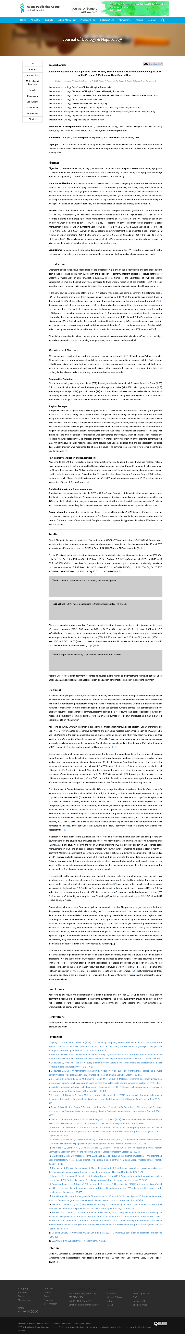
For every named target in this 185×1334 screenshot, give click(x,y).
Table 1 (141, 548)
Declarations (32, 107)
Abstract (32, 69)
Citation (32, 119)
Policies (139, 20)
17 (114, 801)
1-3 (110, 278)
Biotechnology (50, 1303)
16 (126, 774)
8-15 (114, 747)
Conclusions (32, 101)
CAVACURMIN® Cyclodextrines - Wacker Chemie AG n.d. (79, 1241)
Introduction (32, 75)
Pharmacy (48, 1300)
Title (32, 63)
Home (23, 20)
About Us (35, 20)
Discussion (32, 96)
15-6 (159, 301)
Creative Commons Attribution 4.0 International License (67, 1324)
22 (113, 943)
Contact (152, 20)
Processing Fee (88, 20)
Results (32, 90)
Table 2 (69, 563)
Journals (49, 20)
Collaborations (107, 20)
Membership (125, 20)
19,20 (57, 845)
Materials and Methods (32, 82)
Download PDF (155, 64)
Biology (47, 1296)
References (32, 113)
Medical (47, 1292)
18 (64, 830)
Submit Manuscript (67, 20)
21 (115, 884)
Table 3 (97, 645)
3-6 (153, 329)
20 (134, 971)
